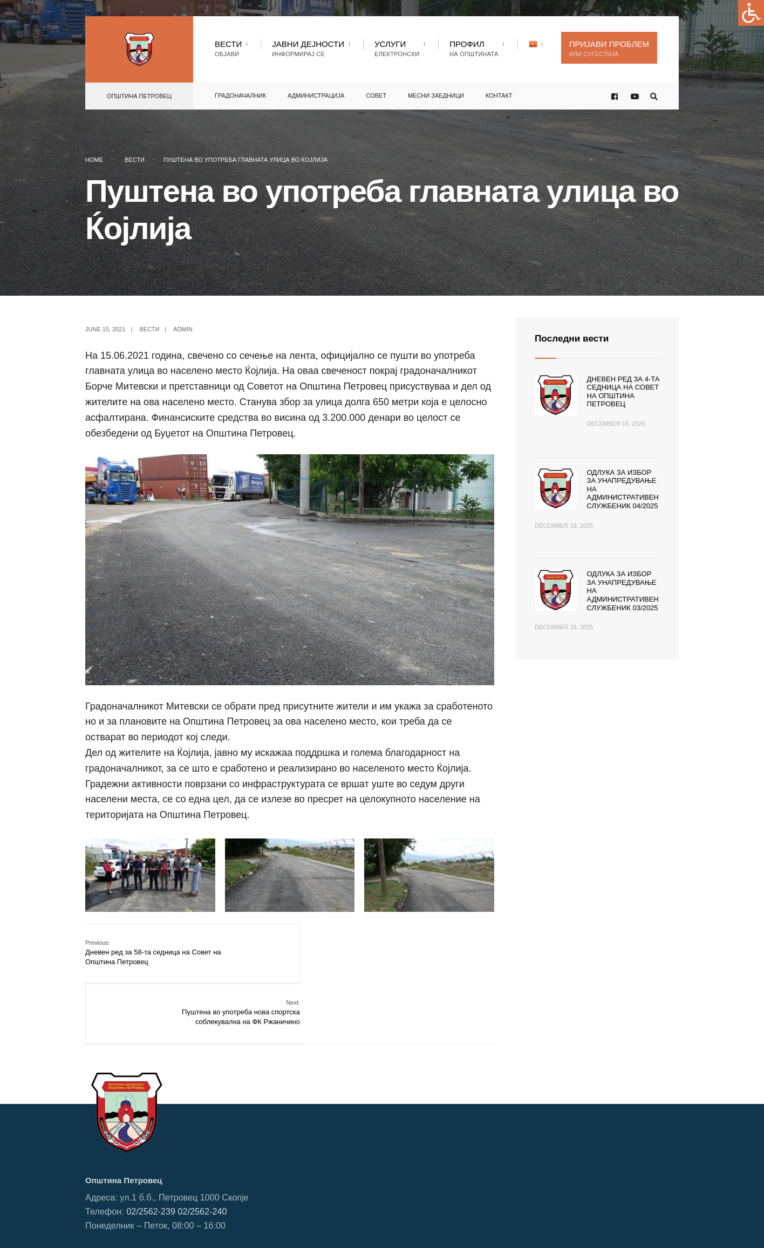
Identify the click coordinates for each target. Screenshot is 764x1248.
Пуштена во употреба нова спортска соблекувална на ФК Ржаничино (435, 952)
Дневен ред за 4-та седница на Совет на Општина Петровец (623, 391)
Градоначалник (240, 94)
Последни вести (573, 338)
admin (182, 329)
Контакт (499, 94)
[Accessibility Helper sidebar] (751, 13)
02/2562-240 (202, 1150)
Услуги (396, 48)
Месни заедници (436, 94)
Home (94, 159)
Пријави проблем (609, 48)
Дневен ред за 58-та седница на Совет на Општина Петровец (153, 952)
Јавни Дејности (308, 48)
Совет (376, 94)
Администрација (316, 94)
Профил (473, 48)
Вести (228, 48)
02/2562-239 (150, 1150)
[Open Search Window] (653, 95)
